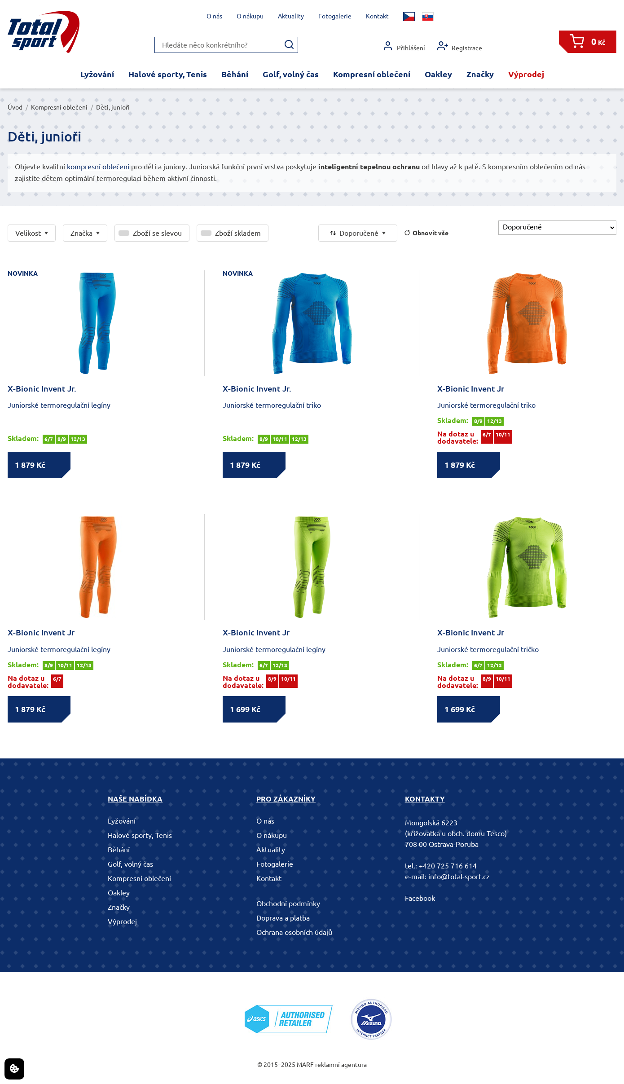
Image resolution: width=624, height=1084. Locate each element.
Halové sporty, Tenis (167, 74)
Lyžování (97, 74)
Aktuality (291, 16)
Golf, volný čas (291, 74)
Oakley (438, 74)
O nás (214, 16)
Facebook (420, 898)
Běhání (234, 74)
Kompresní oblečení (371, 74)
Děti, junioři (113, 107)
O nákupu (250, 16)
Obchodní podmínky (288, 903)
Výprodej (526, 74)
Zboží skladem (238, 233)
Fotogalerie (335, 16)
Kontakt (377, 16)
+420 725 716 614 (448, 866)
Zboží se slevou (157, 233)
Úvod (15, 107)
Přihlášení (403, 46)
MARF (305, 1064)
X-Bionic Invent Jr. (42, 388)
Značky (480, 74)
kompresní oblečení (98, 167)
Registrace (459, 46)
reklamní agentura (341, 1064)
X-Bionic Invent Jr (470, 388)
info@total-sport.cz (459, 876)
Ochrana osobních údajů (294, 932)
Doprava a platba (283, 918)
